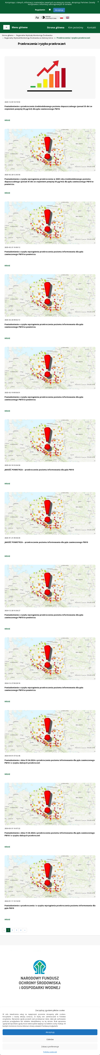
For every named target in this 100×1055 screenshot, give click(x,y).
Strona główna (55, 27)
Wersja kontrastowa (50, 17)
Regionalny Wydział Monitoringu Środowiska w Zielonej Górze (28, 38)
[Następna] (25, 930)
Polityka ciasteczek (50, 1052)
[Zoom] (37, 17)
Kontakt (91, 27)
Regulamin (40, 9)
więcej (7, 120)
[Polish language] (61, 17)
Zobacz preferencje (50, 1046)
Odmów (50, 1039)
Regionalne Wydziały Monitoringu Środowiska (34, 35)
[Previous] (4, 930)
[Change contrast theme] (49, 17)
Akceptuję (59, 10)
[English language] (67, 17)
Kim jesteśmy (75, 27)
